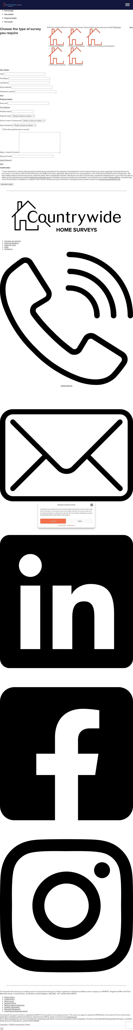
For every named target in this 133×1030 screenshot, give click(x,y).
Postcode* (4, 103)
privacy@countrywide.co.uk (40, 177)
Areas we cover (10, 245)
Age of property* (6, 125)
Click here (117, 27)
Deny (80, 525)
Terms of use (9, 1001)
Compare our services (12, 241)
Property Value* (6, 111)
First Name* (4, 78)
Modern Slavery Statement (14, 1005)
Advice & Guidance (11, 243)
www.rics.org (72, 1017)
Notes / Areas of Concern (9, 152)
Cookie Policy (62, 529)
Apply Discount (6, 160)
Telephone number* (7, 91)
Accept (53, 525)
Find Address (5, 107)
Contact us (8, 249)
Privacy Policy (71, 529)
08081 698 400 (66, 386)
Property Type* (5, 116)
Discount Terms (10, 1003)
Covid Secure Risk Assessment (16, 1011)
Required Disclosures (12, 1009)
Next (131, 27)
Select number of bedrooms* (11, 120)
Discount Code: (6, 156)
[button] (92, 509)
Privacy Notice (114, 177)
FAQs (6, 247)
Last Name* (4, 82)
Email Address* (5, 87)
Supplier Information (12, 1007)
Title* (2, 74)
